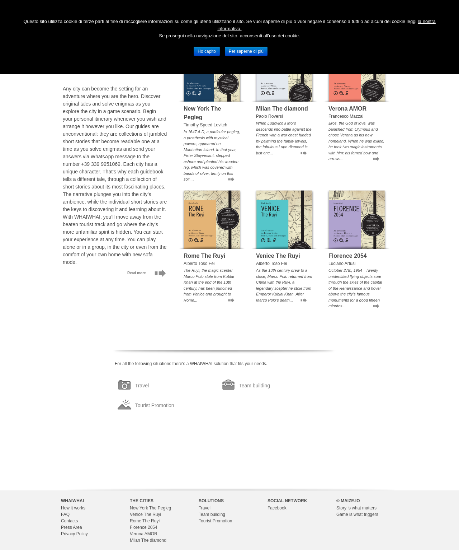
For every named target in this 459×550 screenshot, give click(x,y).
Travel (204, 508)
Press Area (71, 527)
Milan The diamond (148, 540)
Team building (212, 514)
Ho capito (207, 51)
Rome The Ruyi (145, 520)
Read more (136, 273)
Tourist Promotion (215, 520)
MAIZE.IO (350, 500)
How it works (73, 508)
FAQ (65, 514)
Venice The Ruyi (145, 514)
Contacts (69, 520)
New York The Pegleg (150, 508)
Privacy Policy (74, 533)
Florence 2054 (143, 527)
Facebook (277, 508)
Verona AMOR (143, 533)
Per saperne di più (246, 51)
